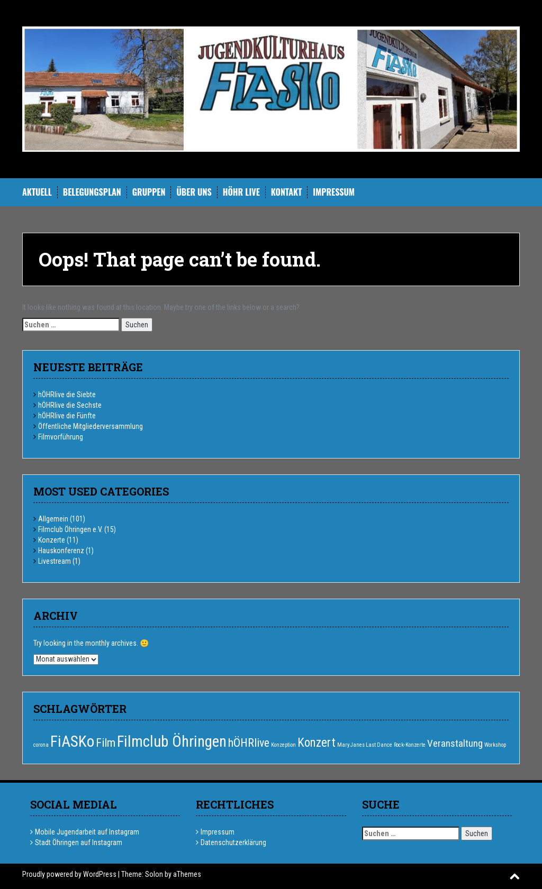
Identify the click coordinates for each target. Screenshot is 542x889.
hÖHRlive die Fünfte (67, 415)
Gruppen (149, 192)
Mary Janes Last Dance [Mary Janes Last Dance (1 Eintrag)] (364, 744)
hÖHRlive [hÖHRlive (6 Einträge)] (248, 742)
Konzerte (51, 540)
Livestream (54, 561)
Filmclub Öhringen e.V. (70, 529)
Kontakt (286, 192)
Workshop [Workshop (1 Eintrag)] (495, 744)
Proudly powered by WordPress (69, 874)
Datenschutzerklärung (233, 842)
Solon (154, 874)
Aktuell (37, 192)
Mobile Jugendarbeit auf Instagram (87, 832)
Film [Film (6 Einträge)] (105, 742)
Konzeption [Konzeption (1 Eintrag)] (283, 744)
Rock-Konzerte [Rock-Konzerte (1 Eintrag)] (410, 744)
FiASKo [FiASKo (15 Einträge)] (72, 741)
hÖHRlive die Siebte (67, 394)
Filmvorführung (60, 437)
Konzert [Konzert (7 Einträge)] (316, 743)
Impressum (334, 192)
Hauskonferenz (61, 550)
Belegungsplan (92, 192)
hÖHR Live (241, 192)
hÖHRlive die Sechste (70, 405)
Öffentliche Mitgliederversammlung (90, 426)
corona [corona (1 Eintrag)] (41, 744)
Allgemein (53, 519)
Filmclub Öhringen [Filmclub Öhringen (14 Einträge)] (172, 741)
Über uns (193, 192)
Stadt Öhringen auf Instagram (78, 842)
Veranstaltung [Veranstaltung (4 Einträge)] (455, 743)
